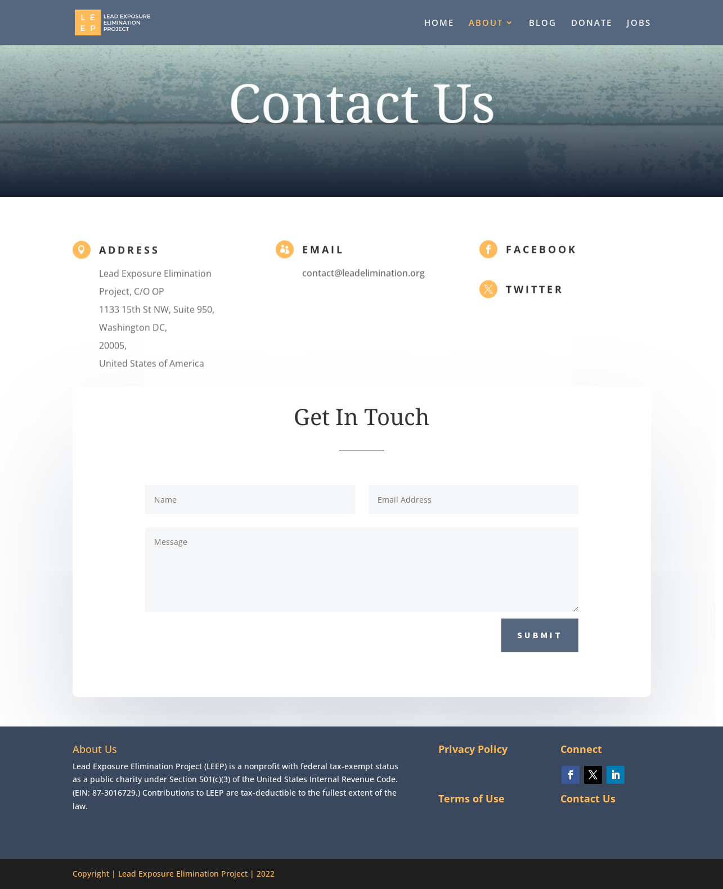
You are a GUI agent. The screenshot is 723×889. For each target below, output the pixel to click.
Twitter (535, 290)
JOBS (639, 23)
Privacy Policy (473, 749)
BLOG (542, 23)
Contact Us (588, 798)
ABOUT (486, 23)
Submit (540, 634)
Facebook (541, 250)
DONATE (591, 23)
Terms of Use (471, 798)
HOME (439, 23)
